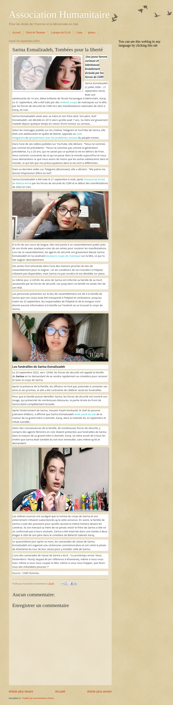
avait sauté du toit (85, 414)
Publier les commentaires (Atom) (38, 698)
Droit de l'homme (35, 32)
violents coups (68, 102)
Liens (80, 32)
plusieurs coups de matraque (63, 255)
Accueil (16, 32)
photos (91, 32)
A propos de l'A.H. (61, 32)
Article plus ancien (99, 691)
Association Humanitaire (59, 14)
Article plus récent (21, 691)
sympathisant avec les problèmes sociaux (53, 137)
